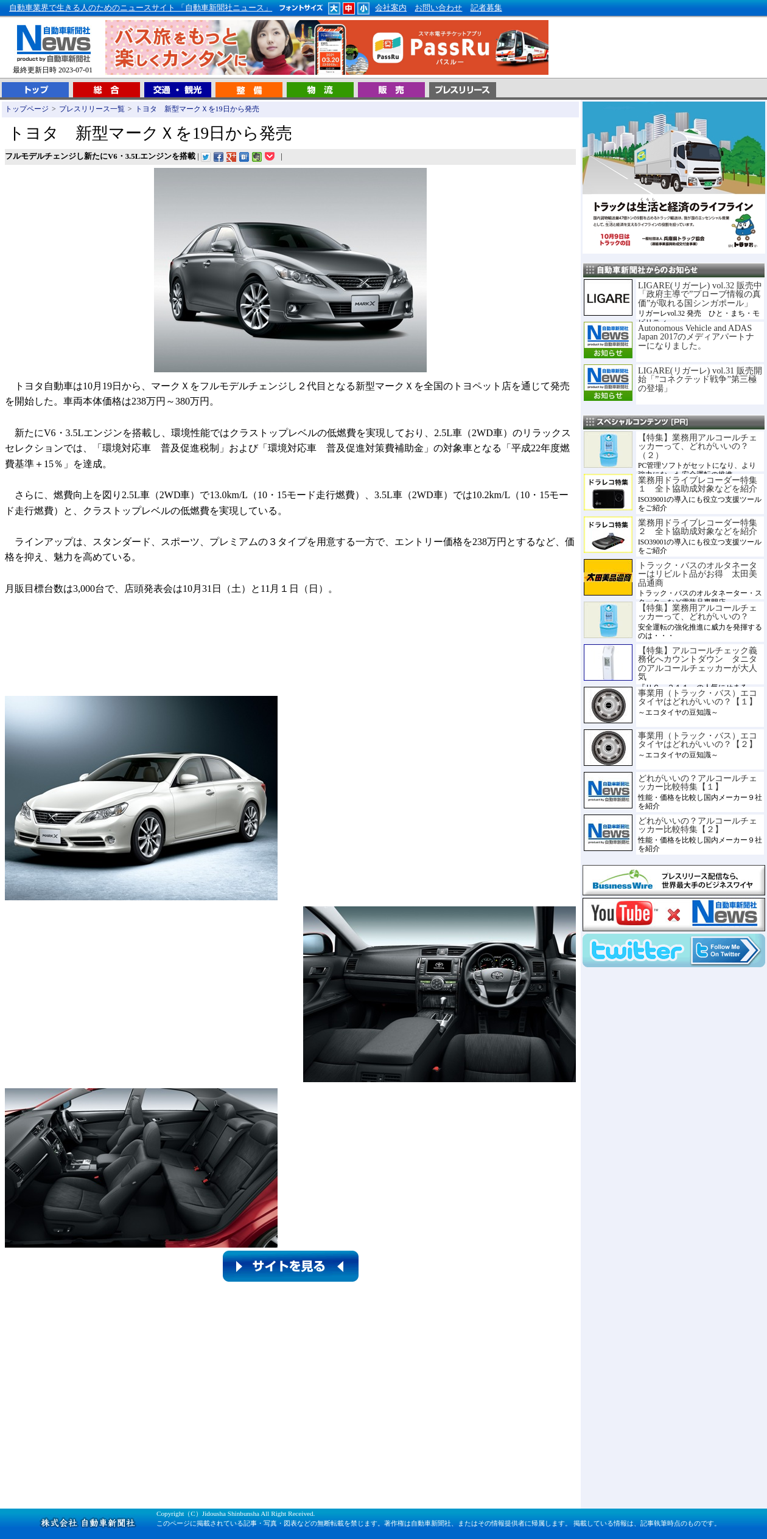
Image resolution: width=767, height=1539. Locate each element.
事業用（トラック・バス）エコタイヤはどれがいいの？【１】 (697, 697)
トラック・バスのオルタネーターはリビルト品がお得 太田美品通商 (697, 574)
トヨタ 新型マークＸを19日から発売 (197, 109)
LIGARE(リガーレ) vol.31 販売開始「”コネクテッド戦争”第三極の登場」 (700, 379)
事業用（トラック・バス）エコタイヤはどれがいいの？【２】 (697, 740)
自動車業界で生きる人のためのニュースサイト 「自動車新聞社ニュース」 (140, 8)
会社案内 (391, 8)
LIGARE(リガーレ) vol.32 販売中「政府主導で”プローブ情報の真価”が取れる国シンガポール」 (700, 294)
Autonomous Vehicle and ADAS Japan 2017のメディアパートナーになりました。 (696, 336)
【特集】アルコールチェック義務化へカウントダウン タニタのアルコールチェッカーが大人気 (697, 663)
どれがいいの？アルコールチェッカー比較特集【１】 (697, 782)
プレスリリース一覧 (92, 109)
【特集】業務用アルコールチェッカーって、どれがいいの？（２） (697, 446)
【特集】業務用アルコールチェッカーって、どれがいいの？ (697, 612)
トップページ (27, 109)
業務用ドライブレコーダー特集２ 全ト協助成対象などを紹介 (697, 527)
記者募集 (486, 8)
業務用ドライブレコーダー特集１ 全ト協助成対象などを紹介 (697, 484)
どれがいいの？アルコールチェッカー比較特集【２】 (697, 825)
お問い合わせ (438, 8)
